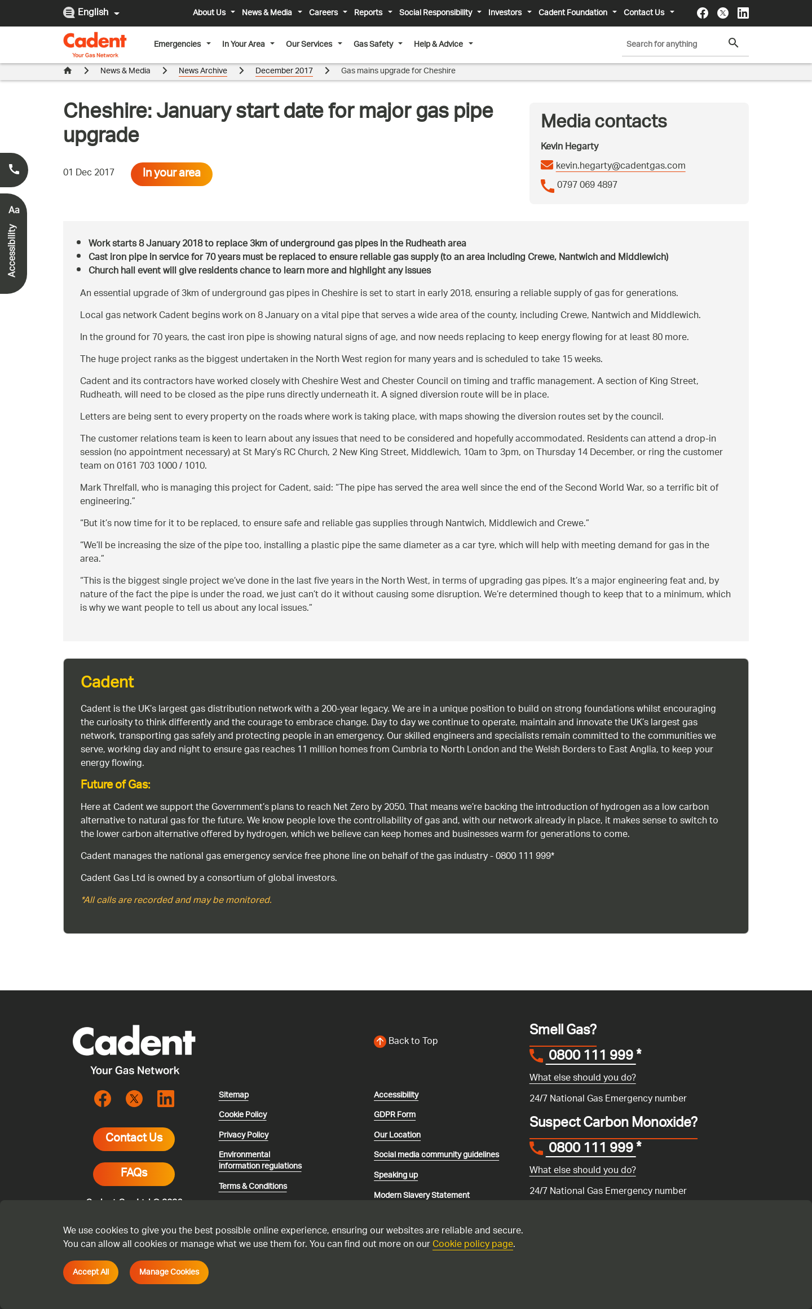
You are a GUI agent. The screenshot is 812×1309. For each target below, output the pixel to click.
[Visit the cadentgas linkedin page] (743, 13)
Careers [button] (324, 13)
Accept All (91, 1272)
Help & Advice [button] (439, 45)
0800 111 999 (591, 1057)
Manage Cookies (169, 1272)
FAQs (134, 1174)
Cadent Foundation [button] (574, 13)
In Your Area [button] (244, 45)
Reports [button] (369, 13)
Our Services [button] (310, 45)
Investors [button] (505, 13)
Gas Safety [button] (374, 45)
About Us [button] (210, 13)
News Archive (203, 71)
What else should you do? (582, 1078)
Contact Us (133, 1139)
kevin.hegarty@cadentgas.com (621, 167)
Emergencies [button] (178, 45)
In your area (172, 174)
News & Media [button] (268, 13)
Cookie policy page (473, 1245)
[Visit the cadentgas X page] (723, 13)
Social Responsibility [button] (436, 13)
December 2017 (284, 71)
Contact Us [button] (645, 13)
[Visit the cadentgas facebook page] (702, 13)
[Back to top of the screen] (445, 1042)
